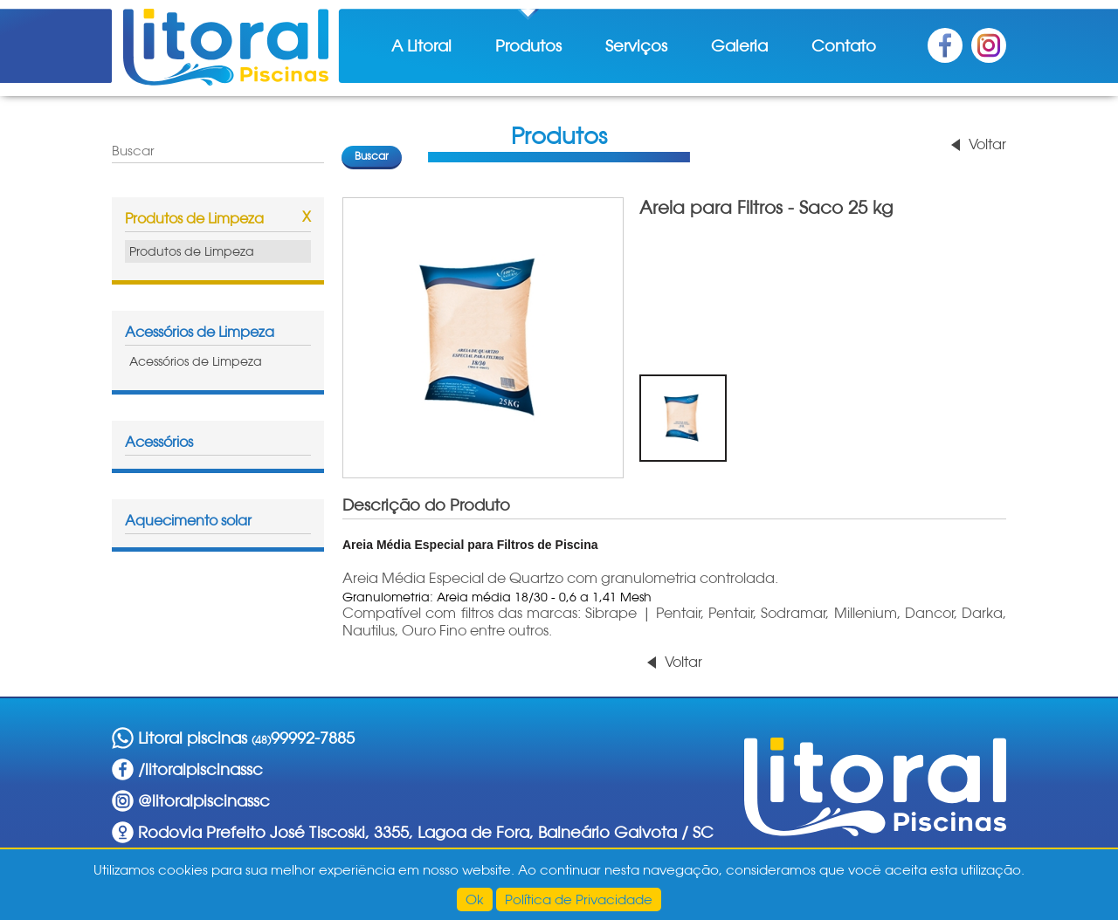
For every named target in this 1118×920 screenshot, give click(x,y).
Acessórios (159, 442)
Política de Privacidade (578, 899)
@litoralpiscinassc (204, 801)
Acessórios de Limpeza (199, 332)
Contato (843, 46)
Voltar (987, 144)
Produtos (528, 46)
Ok (475, 899)
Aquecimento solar (188, 520)
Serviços (636, 46)
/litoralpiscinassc (200, 769)
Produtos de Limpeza (194, 218)
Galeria (739, 46)
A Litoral (421, 46)
